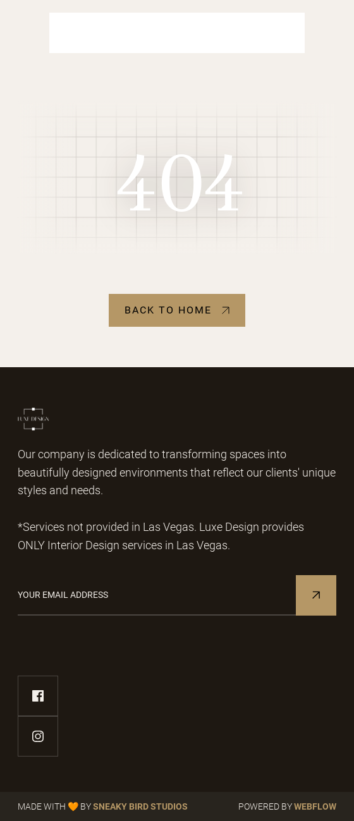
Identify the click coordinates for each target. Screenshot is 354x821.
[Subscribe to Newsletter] (316, 595)
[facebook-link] (38, 696)
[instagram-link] (38, 736)
